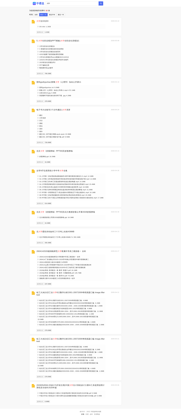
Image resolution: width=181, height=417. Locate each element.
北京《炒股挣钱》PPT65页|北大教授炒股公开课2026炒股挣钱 (65, 212)
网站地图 (98, 411)
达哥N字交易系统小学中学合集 (51, 171)
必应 (91, 414)
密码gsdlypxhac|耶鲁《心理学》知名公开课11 (58, 82)
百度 (87, 414)
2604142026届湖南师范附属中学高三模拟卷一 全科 (61, 251)
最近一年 (61, 14)
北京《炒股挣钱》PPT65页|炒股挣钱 (54, 151)
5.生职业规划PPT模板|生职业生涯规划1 (57, 41)
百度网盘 (97, 414)
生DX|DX (42, 21)
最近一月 (43, 14)
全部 (36, 14)
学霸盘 (93, 411)
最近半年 (52, 14)
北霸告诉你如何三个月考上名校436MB (55, 232)
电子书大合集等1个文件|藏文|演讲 (53, 110)
